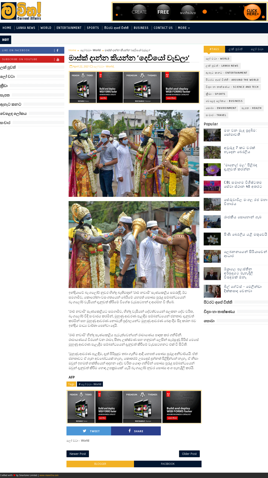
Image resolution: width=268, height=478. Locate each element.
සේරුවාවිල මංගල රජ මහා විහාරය (246, 202)
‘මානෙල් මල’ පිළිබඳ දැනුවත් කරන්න (240, 167)
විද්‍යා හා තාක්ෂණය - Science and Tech (232, 87)
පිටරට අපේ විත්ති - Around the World (232, 80)
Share (135, 431)
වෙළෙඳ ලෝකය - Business (224, 101)
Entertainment (69, 28)
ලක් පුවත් (236, 49)
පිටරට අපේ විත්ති (116, 28)
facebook (168, 464)
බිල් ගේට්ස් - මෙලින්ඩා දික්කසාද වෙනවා (243, 289)
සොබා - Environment (221, 108)
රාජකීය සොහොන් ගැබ (243, 217)
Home (7, 28)
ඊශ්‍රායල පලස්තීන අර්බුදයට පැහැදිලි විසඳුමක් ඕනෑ (238, 273)
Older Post (189, 454)
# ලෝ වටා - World (90, 384)
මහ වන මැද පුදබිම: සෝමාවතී (240, 132)
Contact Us (163, 28)
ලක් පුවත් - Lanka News (222, 65)
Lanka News (26, 28)
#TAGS (214, 49)
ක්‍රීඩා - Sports (216, 94)
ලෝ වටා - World (90, 50)
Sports (93, 28)
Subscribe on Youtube (33, 59)
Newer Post (77, 454)
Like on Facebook (33, 50)
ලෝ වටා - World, (103, 66)
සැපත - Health (252, 108)
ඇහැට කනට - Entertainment (226, 72)
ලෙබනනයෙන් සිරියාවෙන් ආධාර (245, 254)
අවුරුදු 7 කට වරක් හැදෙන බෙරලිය (239, 150)
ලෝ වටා (257, 49)
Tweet (91, 431)
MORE (182, 28)
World (46, 28)
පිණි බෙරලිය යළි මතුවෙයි (246, 234)
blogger (100, 464)
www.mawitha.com (49, 475)
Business (141, 28)
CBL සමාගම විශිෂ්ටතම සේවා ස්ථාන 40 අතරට (243, 184)
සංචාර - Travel (216, 115)
